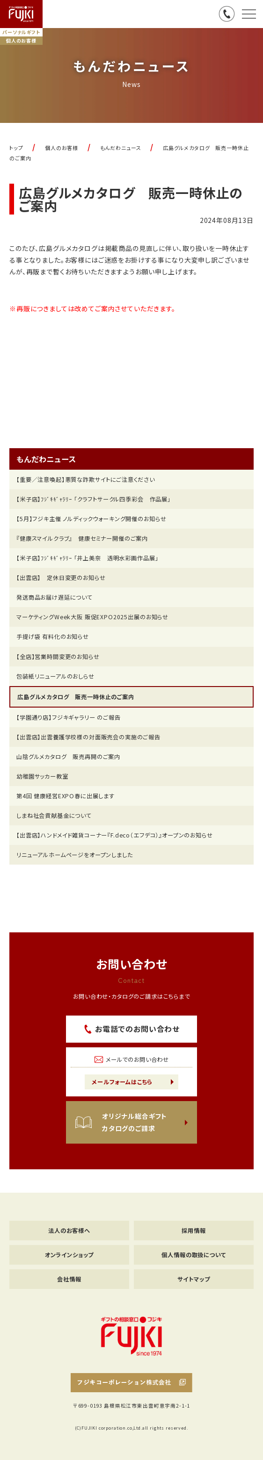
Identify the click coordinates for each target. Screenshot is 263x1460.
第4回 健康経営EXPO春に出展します (65, 796)
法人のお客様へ (69, 1230)
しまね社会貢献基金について (54, 815)
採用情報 (193, 1230)
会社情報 (69, 1279)
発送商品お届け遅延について (54, 597)
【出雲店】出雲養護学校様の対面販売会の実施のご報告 (88, 737)
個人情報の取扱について (193, 1255)
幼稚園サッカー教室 (42, 776)
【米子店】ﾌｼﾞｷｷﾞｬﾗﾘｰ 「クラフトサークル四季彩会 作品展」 (93, 499)
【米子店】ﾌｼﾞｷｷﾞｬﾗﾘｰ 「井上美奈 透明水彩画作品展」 (87, 558)
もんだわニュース (46, 459)
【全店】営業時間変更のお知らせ (58, 656)
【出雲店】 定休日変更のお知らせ (60, 577)
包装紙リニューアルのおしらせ (55, 676)
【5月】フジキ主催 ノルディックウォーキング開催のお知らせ (91, 519)
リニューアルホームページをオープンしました (74, 855)
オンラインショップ (69, 1255)
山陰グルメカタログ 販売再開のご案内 (68, 756)
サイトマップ (193, 1279)
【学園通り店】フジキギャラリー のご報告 (68, 717)
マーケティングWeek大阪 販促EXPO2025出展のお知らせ (92, 617)
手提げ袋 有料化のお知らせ (52, 636)
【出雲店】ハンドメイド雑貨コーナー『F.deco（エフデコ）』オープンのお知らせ (114, 835)
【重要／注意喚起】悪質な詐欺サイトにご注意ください (85, 479)
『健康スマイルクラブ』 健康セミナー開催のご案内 (82, 538)
